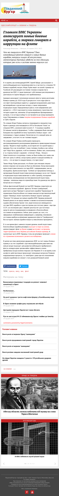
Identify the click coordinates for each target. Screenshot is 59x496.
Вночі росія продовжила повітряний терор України (22, 340)
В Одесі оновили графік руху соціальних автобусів (23, 303)
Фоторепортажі (29, 421)
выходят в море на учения (39, 227)
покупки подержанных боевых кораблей (39, 117)
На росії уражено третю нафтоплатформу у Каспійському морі (28, 297)
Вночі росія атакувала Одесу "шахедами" (18, 334)
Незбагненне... (9, 291)
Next (55, 464)
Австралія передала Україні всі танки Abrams (21, 310)
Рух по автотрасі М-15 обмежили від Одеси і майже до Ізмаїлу (28, 316)
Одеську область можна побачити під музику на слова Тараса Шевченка (29, 412)
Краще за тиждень (29, 375)
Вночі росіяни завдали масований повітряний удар (22, 352)
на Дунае (23, 229)
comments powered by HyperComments (17, 323)
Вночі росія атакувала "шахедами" (16, 346)
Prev (3, 464)
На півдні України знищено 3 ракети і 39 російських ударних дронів (26, 359)
